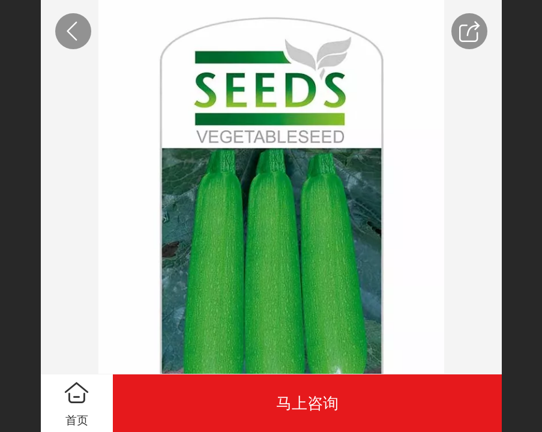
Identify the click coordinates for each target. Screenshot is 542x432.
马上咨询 (307, 403)
